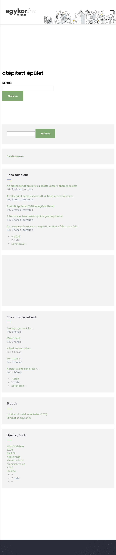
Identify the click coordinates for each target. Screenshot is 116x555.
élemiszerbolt (15, 460)
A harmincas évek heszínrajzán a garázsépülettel (35, 216)
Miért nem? (13, 338)
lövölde (11, 471)
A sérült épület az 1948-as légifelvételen (30, 206)
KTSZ (10, 467)
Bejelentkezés (15, 156)
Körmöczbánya (15, 446)
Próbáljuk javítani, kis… (20, 328)
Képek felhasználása (19, 348)
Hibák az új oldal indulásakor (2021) (27, 414)
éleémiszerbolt (16, 464)
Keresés (6, 83)
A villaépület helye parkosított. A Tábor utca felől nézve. (40, 196)
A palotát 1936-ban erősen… (23, 369)
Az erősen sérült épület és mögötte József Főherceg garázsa (42, 186)
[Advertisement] (58, 46)
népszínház (13, 457)
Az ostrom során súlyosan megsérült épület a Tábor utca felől (42, 226)
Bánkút (11, 453)
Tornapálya (13, 359)
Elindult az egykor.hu (19, 418)
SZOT (10, 450)
